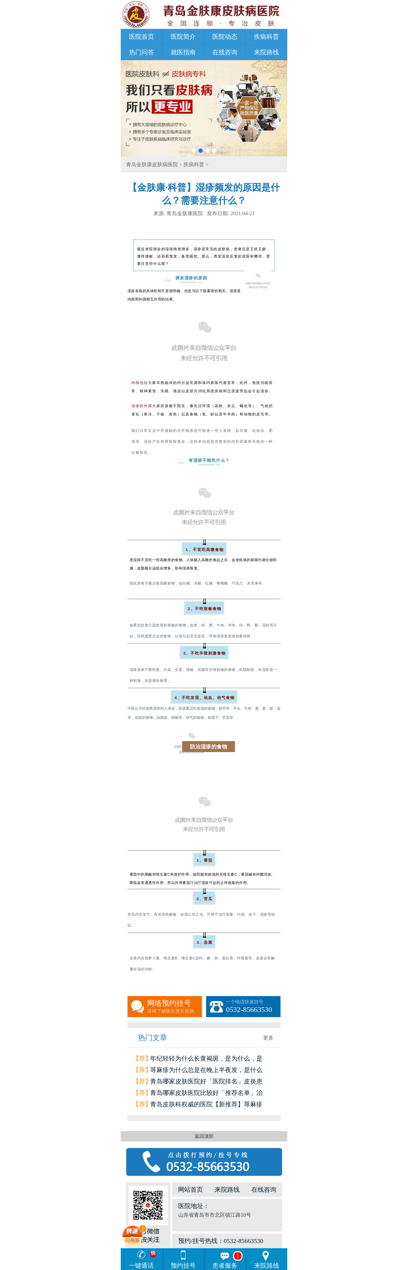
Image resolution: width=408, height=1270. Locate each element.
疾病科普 (266, 36)
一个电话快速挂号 (253, 1006)
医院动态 (224, 36)
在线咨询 (224, 52)
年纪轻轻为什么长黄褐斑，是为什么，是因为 (206, 1059)
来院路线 (266, 52)
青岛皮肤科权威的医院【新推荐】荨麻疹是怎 (206, 1105)
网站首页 (190, 1189)
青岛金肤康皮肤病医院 (152, 164)
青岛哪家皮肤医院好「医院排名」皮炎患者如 (206, 1082)
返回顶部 (204, 1136)
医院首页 (141, 36)
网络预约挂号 (174, 1006)
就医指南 (183, 52)
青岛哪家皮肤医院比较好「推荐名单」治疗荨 (206, 1094)
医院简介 (183, 36)
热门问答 (141, 52)
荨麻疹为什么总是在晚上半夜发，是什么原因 (206, 1071)
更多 (268, 1038)
